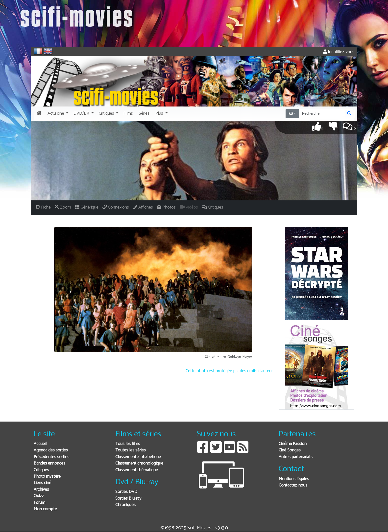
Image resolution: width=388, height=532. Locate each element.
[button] (58, 113)
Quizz (39, 496)
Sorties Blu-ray (128, 498)
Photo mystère (47, 476)
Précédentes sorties (51, 457)
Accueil (40, 443)
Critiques (41, 470)
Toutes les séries (130, 450)
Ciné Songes (290, 450)
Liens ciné (42, 483)
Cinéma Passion (293, 443)
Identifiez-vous (338, 52)
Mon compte (45, 509)
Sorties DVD (126, 491)
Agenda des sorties (51, 450)
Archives (41, 489)
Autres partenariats (296, 457)
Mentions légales (294, 479)
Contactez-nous (293, 485)
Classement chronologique (139, 463)
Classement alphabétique (138, 457)
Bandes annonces (49, 463)
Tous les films (127, 443)
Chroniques (125, 505)
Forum (39, 502)
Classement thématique (136, 470)
